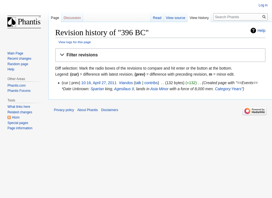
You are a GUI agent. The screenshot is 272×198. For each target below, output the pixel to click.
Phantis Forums (18, 91)
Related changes (19, 112)
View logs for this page (75, 42)
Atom (16, 117)
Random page (17, 64)
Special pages (17, 123)
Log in (263, 5)
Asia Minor (159, 89)
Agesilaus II (124, 89)
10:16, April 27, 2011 (98, 83)
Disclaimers (109, 110)
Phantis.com (16, 85)
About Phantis (87, 110)
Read (157, 18)
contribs (151, 83)
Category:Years (228, 89)
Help (261, 30)
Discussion (72, 18)
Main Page (15, 53)
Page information (19, 128)
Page (55, 18)
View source (175, 18)
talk (138, 83)
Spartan (97, 89)
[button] (160, 55)
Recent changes (19, 59)
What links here (18, 107)
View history (199, 18)
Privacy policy (64, 110)
